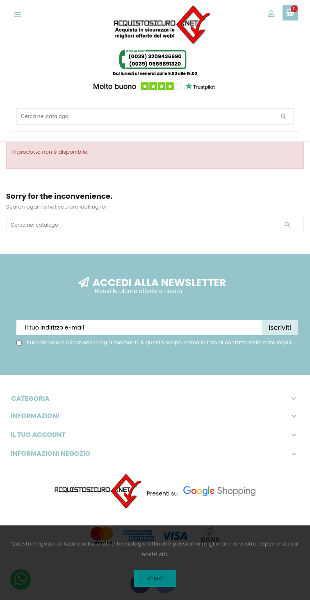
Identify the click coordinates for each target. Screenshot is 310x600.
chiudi (155, 578)
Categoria (155, 399)
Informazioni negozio (50, 453)
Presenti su (162, 493)
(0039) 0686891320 (155, 64)
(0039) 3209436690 (154, 56)
